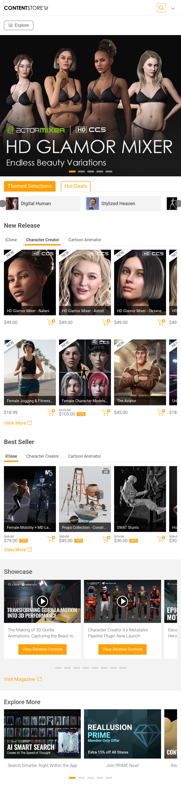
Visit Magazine (23, 679)
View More (18, 423)
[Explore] (18, 25)
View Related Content (42, 649)
